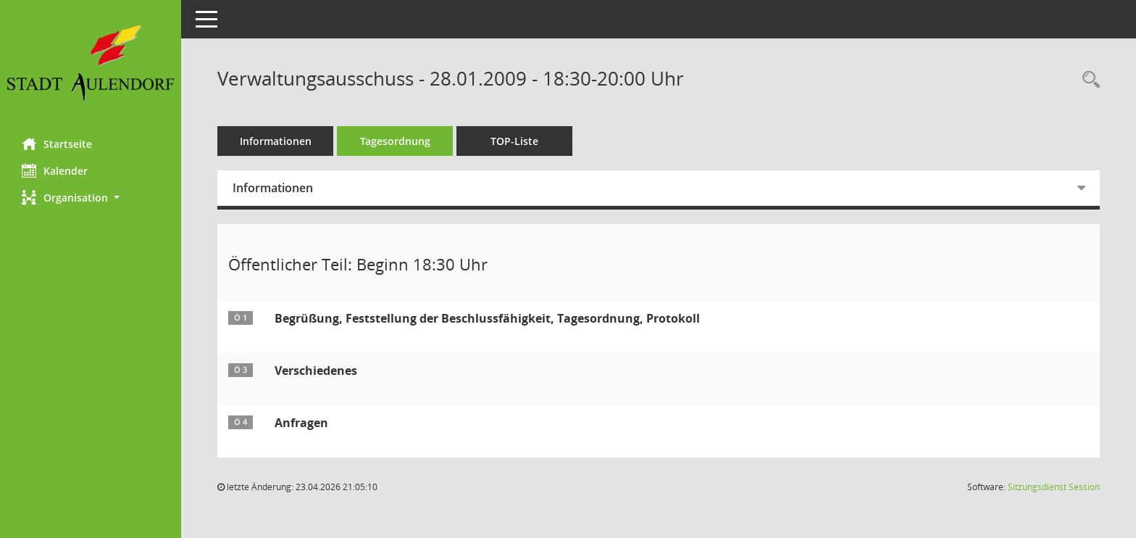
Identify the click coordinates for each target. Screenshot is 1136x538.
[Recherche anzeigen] (1087, 80)
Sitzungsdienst (1054, 487)
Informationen (276, 141)
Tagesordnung (395, 141)
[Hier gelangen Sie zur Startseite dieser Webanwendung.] (90, 63)
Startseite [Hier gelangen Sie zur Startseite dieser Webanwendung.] (57, 143)
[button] (90, 197)
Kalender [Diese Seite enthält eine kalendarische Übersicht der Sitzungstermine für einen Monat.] (55, 170)
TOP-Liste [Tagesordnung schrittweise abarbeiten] (514, 141)
